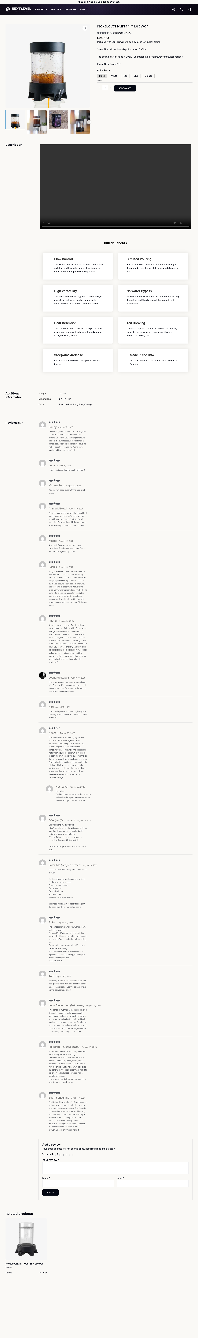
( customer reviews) (121, 32)
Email (120, 1178)
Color (103, 70)
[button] (84, 28)
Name (46, 1178)
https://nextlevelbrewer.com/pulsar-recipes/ (160, 56)
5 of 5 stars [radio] (74, 1155)
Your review (50, 1159)
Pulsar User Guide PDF (109, 64)
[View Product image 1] (15, 119)
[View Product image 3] (58, 119)
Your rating (50, 1154)
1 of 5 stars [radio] (61, 1155)
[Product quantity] (105, 87)
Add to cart (125, 88)
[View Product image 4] (80, 122)
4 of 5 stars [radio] (70, 1155)
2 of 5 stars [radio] (64, 1155)
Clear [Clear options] (99, 80)
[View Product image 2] (37, 122)
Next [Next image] (89, 122)
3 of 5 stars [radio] (67, 1155)
